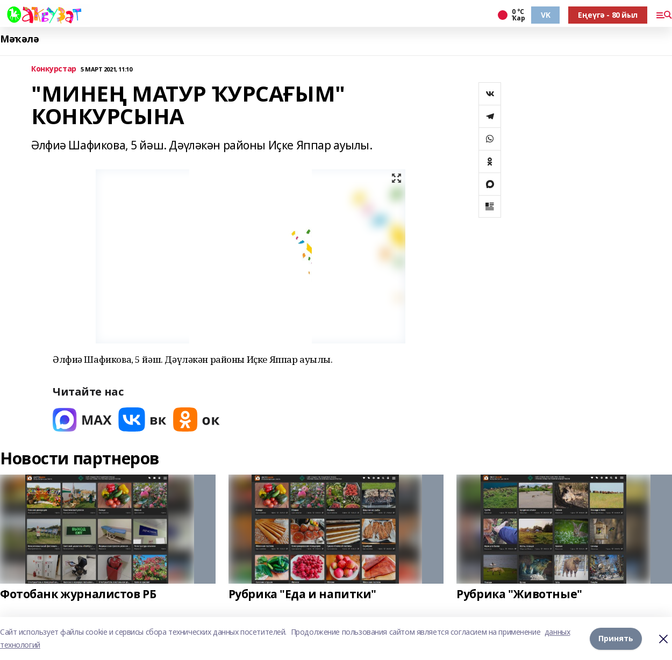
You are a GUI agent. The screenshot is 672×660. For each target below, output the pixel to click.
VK (545, 15)
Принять (615, 638)
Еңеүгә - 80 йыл (608, 15)
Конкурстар (53, 69)
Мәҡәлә (19, 39)
